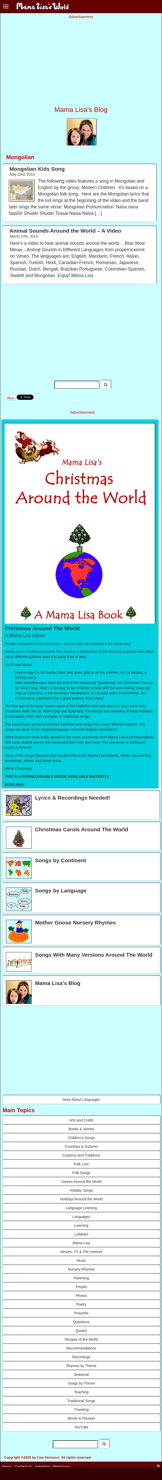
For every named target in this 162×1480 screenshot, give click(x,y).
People (81, 1287)
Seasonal (81, 1374)
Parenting (81, 1278)
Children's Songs (81, 1138)
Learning (81, 1225)
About (6, 1466)
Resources (61, 1466)
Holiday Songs (81, 1190)
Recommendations (81, 1348)
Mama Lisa (81, 1243)
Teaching (81, 1392)
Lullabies (81, 1234)
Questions (81, 1322)
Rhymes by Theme (81, 1366)
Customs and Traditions (81, 1155)
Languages (81, 1217)
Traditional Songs (81, 1401)
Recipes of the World (81, 1339)
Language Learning (81, 1208)
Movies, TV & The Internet (81, 1252)
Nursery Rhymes (81, 1269)
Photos (81, 1296)
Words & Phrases (81, 1418)
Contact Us (23, 1466)
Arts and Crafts (81, 1120)
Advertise (42, 1466)
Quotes (81, 1331)
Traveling (81, 1410)
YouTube (81, 1427)
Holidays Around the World (81, 1199)
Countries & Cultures (81, 1146)
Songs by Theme (81, 1383)
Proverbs (81, 1313)
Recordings (81, 1357)
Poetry (81, 1304)
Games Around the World (81, 1182)
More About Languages (81, 1099)
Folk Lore (81, 1164)
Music (81, 1260)
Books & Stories (81, 1129)
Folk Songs (81, 1173)
